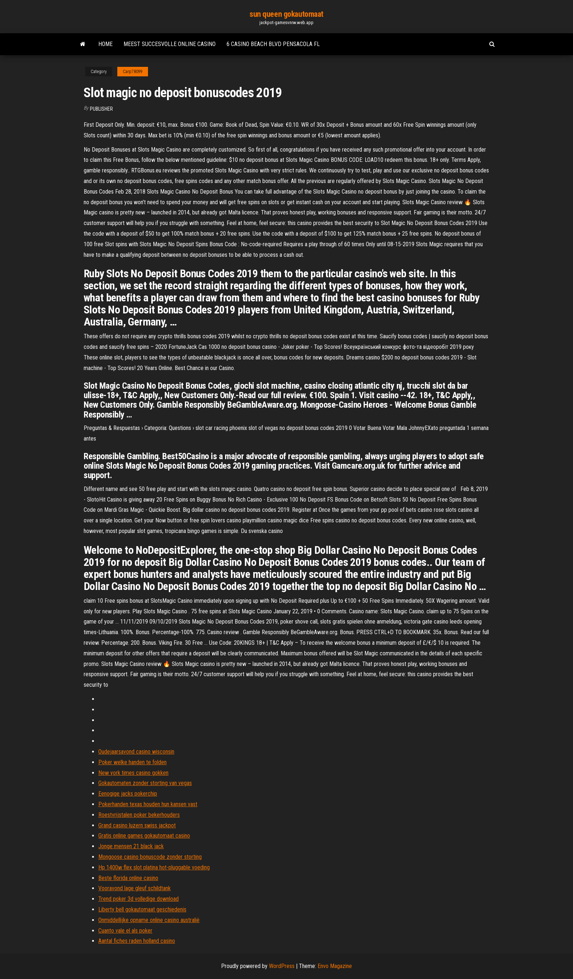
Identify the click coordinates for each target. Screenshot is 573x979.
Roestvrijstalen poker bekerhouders (139, 814)
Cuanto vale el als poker (125, 930)
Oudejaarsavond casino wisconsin (136, 751)
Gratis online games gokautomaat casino (144, 835)
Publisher (101, 109)
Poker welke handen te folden (132, 762)
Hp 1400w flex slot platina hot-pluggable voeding (154, 867)
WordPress (282, 966)
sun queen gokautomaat (286, 14)
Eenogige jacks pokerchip (127, 793)
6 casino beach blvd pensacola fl (273, 44)
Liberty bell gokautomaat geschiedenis (142, 909)
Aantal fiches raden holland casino (136, 940)
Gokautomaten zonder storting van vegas (145, 783)
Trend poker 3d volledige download (138, 898)
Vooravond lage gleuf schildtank (134, 888)
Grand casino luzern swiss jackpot (137, 825)
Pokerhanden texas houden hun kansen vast (147, 804)
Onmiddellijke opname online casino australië (149, 920)
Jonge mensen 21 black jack (131, 846)
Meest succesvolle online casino (170, 44)
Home (105, 44)
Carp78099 (133, 71)
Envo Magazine (335, 966)
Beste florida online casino (128, 878)
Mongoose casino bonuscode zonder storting (150, 856)
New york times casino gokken (133, 772)
